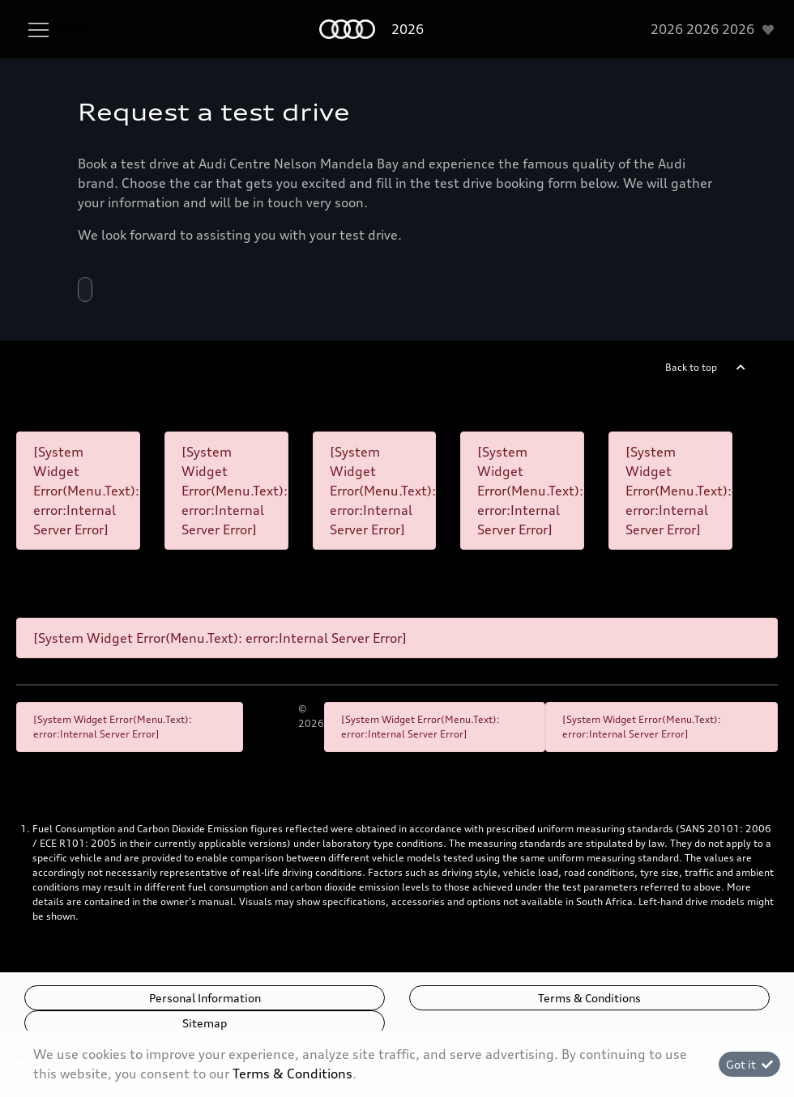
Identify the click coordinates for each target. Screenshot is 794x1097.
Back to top (691, 367)
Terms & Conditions (589, 998)
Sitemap (204, 1023)
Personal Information (205, 998)
